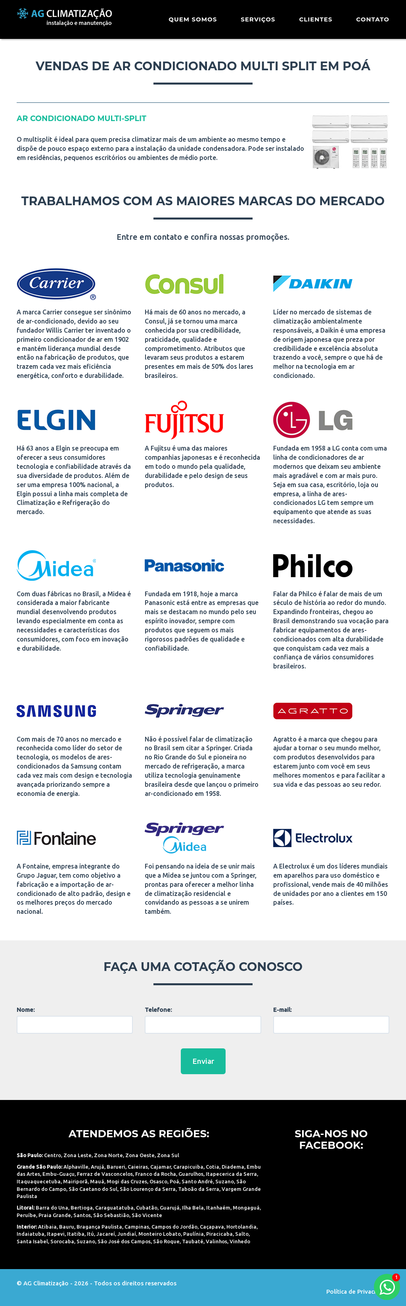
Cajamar (160, 1166)
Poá (174, 1181)
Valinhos (216, 1241)
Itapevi (56, 1234)
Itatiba (75, 1234)
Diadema (233, 1166)
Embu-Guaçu (58, 1174)
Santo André (197, 1181)
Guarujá (170, 1207)
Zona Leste (77, 1155)
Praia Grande (54, 1215)
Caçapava (212, 1226)
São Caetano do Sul (93, 1189)
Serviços (258, 21)
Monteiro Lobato (159, 1234)
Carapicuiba (188, 1166)
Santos (82, 1215)
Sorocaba (62, 1241)
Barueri (116, 1166)
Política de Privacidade (357, 1291)
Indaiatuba (30, 1234)
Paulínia (193, 1234)
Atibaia (47, 1226)
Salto (242, 1234)
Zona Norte (108, 1155)
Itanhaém (218, 1207)
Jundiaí (126, 1234)
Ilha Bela (193, 1207)
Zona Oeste (140, 1155)
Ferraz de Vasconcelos (105, 1174)
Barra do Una (52, 1207)
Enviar (203, 1061)
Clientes (315, 21)
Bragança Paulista (99, 1226)
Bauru (66, 1226)
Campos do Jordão (174, 1226)
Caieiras (138, 1166)
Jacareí (105, 1234)
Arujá (97, 1166)
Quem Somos (193, 21)
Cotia (212, 1166)
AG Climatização (67, 21)
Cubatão (146, 1207)
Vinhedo (240, 1241)
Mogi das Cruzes (127, 1181)
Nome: (26, 1009)
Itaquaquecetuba (39, 1181)
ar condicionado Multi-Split (81, 118)
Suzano (224, 1181)
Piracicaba (219, 1234)
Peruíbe (26, 1215)
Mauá (97, 1181)
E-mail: (282, 1009)
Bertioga (82, 1207)
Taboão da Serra (198, 1189)
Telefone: (158, 1009)
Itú (90, 1234)
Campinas (136, 1226)
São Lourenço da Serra (148, 1189)
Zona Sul (168, 1155)
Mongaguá (246, 1207)
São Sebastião (111, 1215)
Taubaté (192, 1241)
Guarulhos (190, 1174)
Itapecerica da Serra (231, 1174)
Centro (52, 1155)
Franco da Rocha (155, 1174)
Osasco (158, 1181)
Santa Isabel (32, 1241)
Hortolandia (241, 1226)
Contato (372, 21)
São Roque (166, 1241)
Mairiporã (75, 1181)
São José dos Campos (124, 1241)
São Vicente (147, 1215)
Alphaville (75, 1166)
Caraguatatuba (114, 1207)
